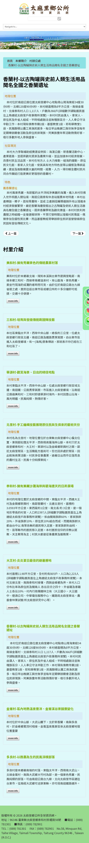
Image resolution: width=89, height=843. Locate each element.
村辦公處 (35, 61)
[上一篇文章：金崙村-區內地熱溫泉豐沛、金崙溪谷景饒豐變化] (11, 233)
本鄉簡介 (21, 61)
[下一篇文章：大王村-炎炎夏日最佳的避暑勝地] (78, 233)
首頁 (10, 61)
